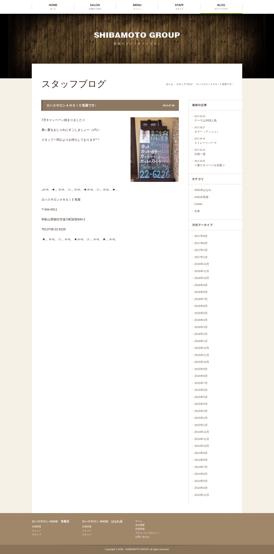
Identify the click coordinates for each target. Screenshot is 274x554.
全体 (197, 211)
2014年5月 (201, 481)
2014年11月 (201, 439)
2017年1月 (201, 257)
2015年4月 (201, 403)
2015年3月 (201, 411)
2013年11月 (201, 495)
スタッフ (36, 534)
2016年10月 (201, 278)
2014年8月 (201, 459)
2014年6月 (201, 473)
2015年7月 (201, 383)
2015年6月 (201, 390)
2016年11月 (201, 271)
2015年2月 (201, 417)
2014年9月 (201, 453)
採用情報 (140, 529)
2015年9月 (201, 369)
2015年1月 (201, 425)
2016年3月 (201, 327)
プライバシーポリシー (147, 533)
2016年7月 (201, 299)
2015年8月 (201, 376)
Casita (198, 204)
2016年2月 (201, 334)
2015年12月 (201, 348)
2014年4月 (201, 487)
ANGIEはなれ (202, 190)
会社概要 (140, 525)
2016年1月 (201, 341)
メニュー (36, 530)
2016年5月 (201, 313)
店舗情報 (36, 526)
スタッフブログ (184, 84)
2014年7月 (201, 467)
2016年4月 (201, 320)
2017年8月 (201, 243)
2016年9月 (201, 285)
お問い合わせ (142, 536)
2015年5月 (201, 397)
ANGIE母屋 (201, 197)
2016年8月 (201, 292)
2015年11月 (201, 355)
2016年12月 (201, 264)
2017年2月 (201, 250)
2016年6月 (201, 306)
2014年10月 (201, 445)
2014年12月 (201, 431)
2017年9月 (201, 236)
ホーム (169, 84)
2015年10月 (201, 362)
